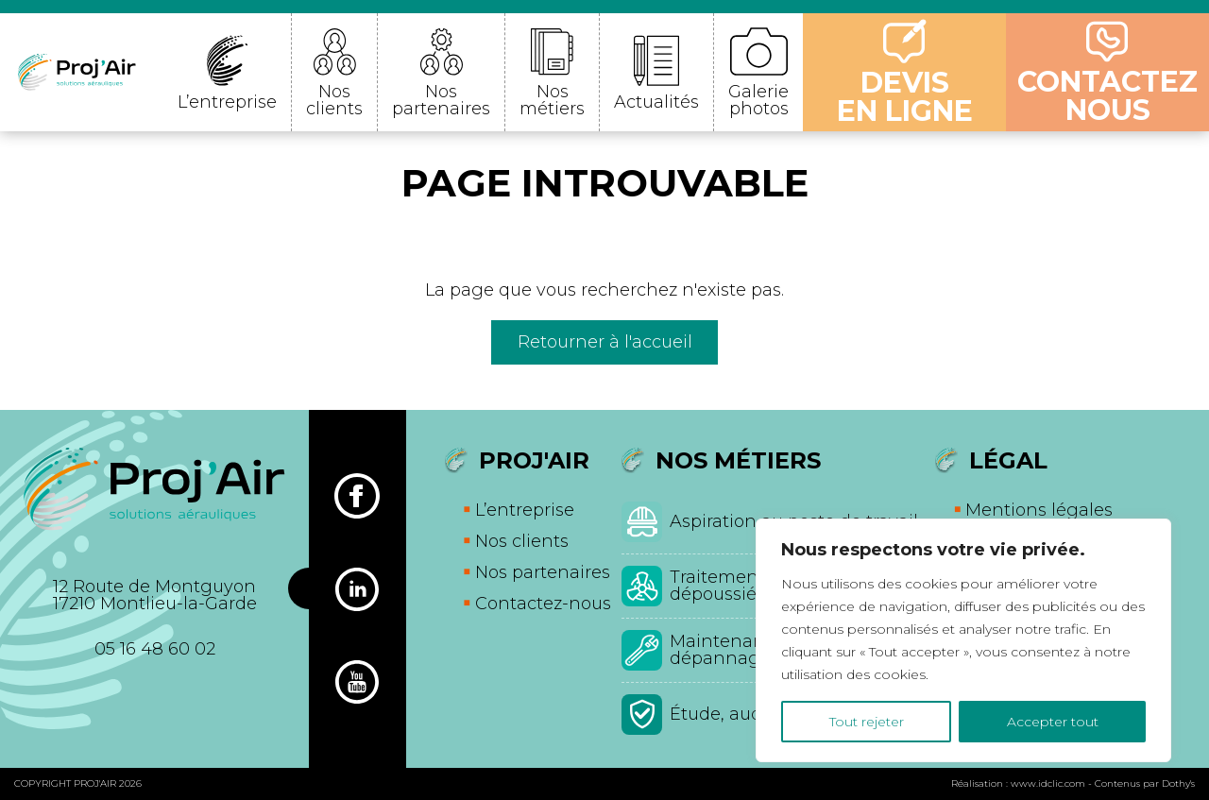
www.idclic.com (1048, 783)
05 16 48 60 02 (154, 648)
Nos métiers (552, 100)
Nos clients (334, 100)
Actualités (656, 102)
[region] (963, 640)
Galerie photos (758, 100)
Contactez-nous (543, 603)
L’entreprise (227, 102)
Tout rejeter (866, 721)
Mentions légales (1039, 510)
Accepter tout (1052, 721)
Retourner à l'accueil (605, 342)
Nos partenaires (441, 100)
